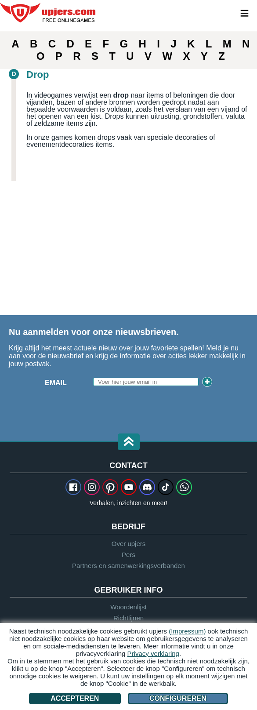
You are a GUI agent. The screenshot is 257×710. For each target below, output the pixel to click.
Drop (37, 74)
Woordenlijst (128, 607)
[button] (129, 442)
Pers (128, 554)
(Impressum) (187, 631)
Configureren (177, 698)
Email (56, 382)
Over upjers (129, 543)
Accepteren (75, 698)
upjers (48, 13)
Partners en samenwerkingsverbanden (128, 565)
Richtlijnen (128, 618)
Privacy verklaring (153, 653)
